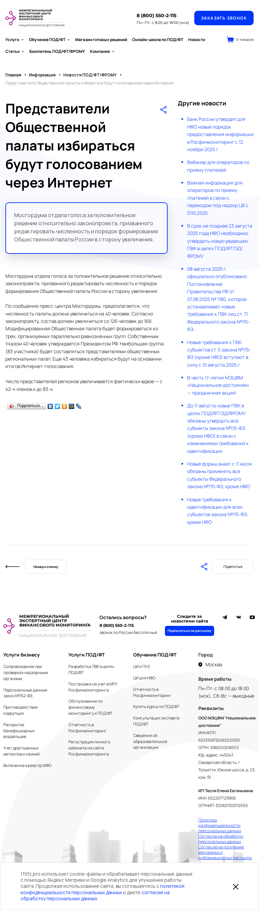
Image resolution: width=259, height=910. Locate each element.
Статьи (14, 51)
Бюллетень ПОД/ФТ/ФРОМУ (57, 51)
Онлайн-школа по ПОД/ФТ (157, 39)
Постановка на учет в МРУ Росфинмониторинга (92, 687)
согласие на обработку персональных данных (95, 895)
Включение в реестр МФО (27, 765)
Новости (196, 39)
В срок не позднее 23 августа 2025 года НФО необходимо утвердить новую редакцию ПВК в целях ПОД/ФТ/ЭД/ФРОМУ (219, 241)
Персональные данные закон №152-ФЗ (25, 693)
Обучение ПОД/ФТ (49, 39)
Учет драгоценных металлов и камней (21, 751)
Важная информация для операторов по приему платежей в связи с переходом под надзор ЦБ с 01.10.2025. (218, 197)
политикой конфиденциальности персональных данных (102, 889)
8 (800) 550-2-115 (156, 15)
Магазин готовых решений (101, 39)
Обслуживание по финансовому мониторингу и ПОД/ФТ (90, 707)
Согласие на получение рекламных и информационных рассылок (225, 852)
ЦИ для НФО (144, 678)
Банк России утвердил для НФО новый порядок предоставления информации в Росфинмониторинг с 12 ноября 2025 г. (220, 134)
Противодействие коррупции (20, 710)
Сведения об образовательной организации (150, 741)
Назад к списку (45, 566)
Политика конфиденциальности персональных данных (219, 825)
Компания (102, 51)
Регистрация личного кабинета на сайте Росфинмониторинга (89, 748)
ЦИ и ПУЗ (141, 666)
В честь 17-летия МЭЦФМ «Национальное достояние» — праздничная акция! (218, 385)
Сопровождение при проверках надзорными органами (25, 672)
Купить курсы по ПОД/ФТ (156, 706)
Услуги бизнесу (21, 654)
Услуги (14, 39)
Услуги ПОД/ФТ (86, 654)
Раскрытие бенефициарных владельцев (19, 731)
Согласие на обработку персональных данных (220, 839)
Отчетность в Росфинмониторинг (87, 728)
